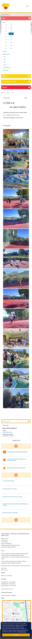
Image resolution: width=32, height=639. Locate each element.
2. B (11, 28)
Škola (16, 76)
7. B (11, 42)
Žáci (16, 18)
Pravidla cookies (22, 632)
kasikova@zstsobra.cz (8, 432)
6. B (11, 39)
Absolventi (5, 70)
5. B (11, 36)
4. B (11, 34)
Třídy (4, 22)
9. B (11, 48)
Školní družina (6, 54)
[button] (28, 421)
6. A (6, 39)
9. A (6, 48)
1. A (6, 25)
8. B (11, 45)
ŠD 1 (4, 57)
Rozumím (16, 635)
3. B (11, 31)
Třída (6, 98)
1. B (11, 25)
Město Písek (4, 570)
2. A (6, 28)
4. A (6, 34)
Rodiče (16, 87)
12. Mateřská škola (16, 81)
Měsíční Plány (6, 67)
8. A (6, 45)
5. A (6, 36)
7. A (6, 42)
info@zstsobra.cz (9, 589)
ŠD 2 (4, 59)
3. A (6, 31)
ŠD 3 (4, 62)
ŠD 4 (4, 65)
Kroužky (5, 51)
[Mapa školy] (16, 614)
